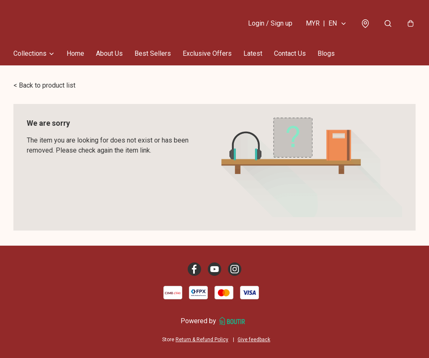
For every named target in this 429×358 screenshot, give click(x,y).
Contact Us (290, 53)
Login (270, 23)
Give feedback (254, 339)
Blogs (326, 53)
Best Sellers (152, 53)
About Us (109, 53)
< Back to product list (44, 85)
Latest (252, 53)
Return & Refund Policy (202, 339)
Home (75, 53)
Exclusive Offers (207, 53)
